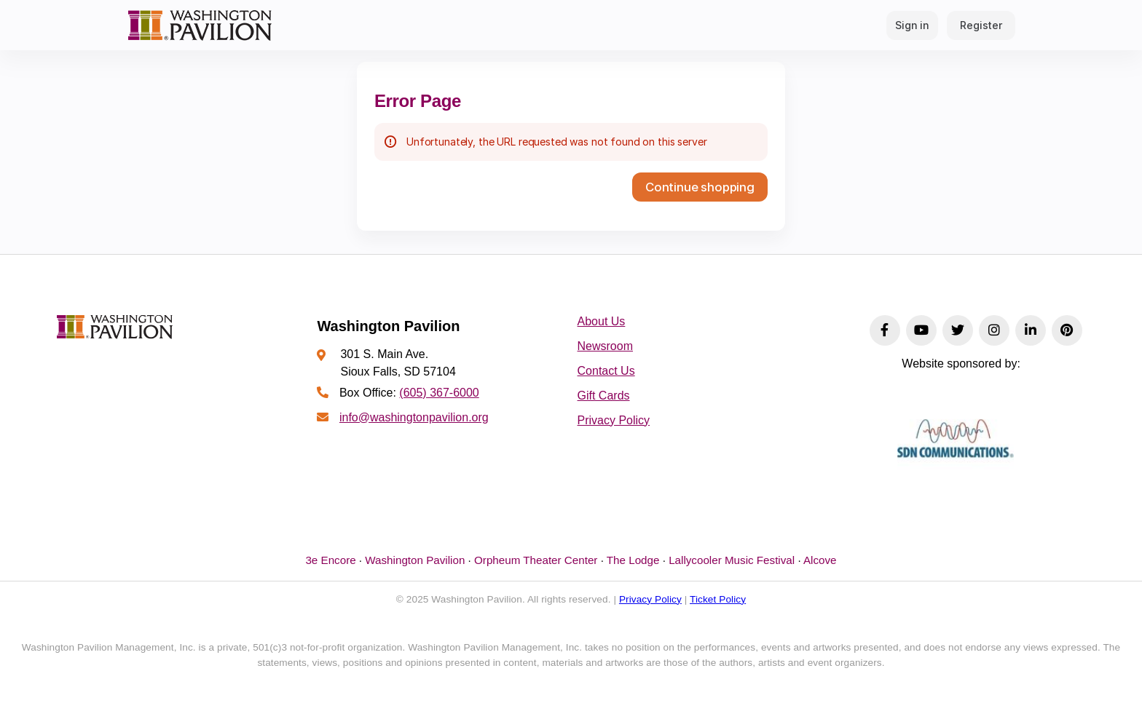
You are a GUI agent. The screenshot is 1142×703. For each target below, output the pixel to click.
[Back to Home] (199, 25)
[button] (700, 187)
